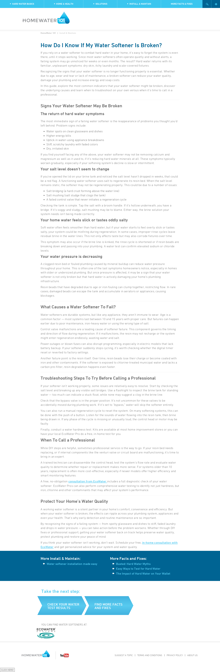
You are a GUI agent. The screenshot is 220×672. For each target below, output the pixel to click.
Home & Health (63, 3)
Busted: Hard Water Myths (133, 564)
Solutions (100, 3)
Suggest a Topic (124, 655)
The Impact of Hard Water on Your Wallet (143, 573)
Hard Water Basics (22, 3)
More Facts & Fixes (181, 3)
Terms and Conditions (149, 655)
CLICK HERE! (7, 670)
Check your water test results (63, 606)
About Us (192, 655)
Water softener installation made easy (72, 564)
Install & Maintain (139, 3)
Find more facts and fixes (108, 606)
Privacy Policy (175, 655)
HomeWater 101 (48, 33)
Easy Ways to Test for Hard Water (138, 568)
